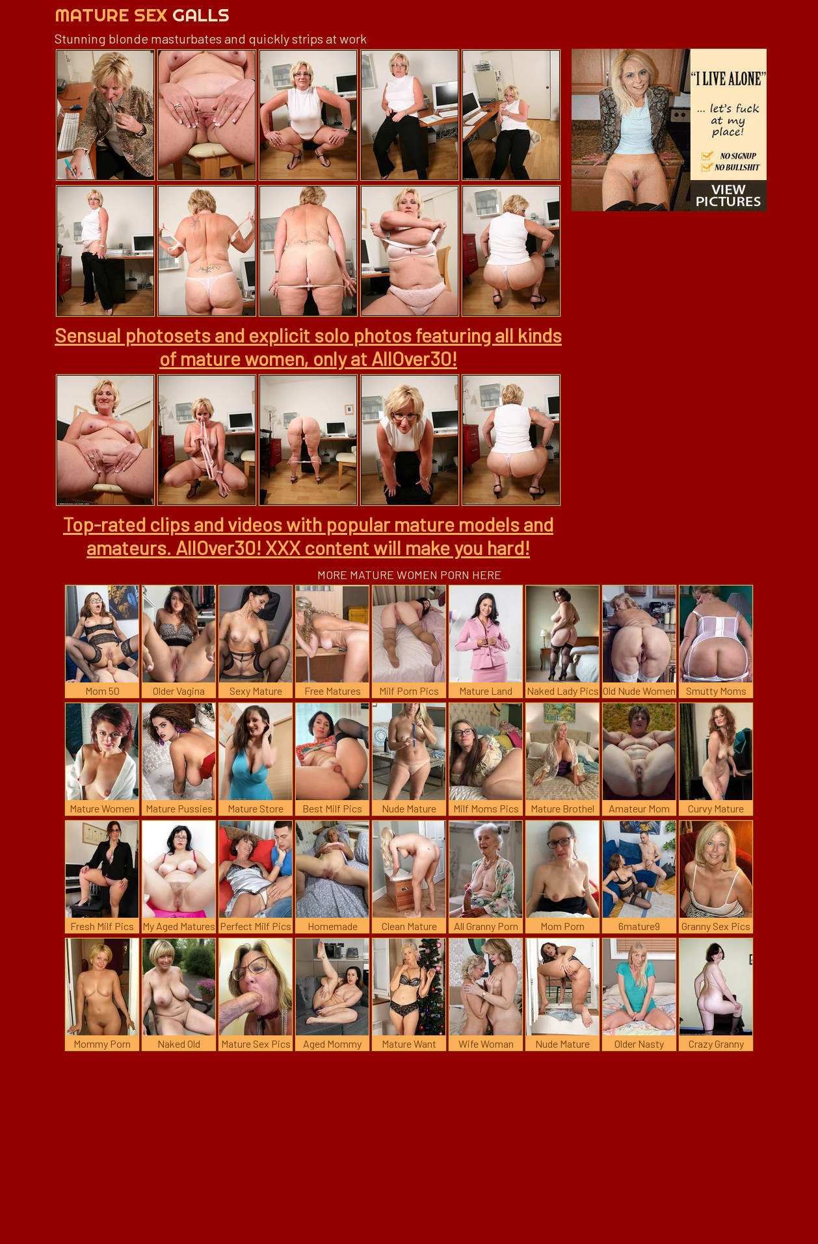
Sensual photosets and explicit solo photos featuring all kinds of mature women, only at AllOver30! (308, 346)
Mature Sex (142, 14)
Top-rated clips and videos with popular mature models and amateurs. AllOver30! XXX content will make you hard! (308, 535)
